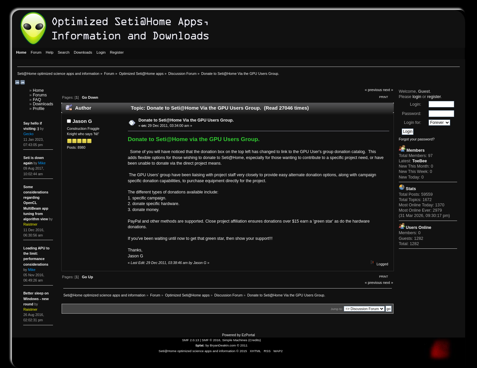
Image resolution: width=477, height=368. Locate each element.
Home (38, 90)
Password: (411, 113)
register (434, 96)
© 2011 (242, 345)
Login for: (412, 122)
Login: (415, 104)
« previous (373, 90)
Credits (254, 340)
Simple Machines (234, 340)
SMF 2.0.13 (190, 340)
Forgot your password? (417, 139)
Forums (40, 95)
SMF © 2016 (211, 340)
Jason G (82, 121)
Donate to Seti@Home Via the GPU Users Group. (186, 120)
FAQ (37, 99)
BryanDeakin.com (223, 345)
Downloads (43, 104)
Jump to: (337, 309)
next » (388, 90)
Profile (38, 108)
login (416, 96)
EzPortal (248, 335)
